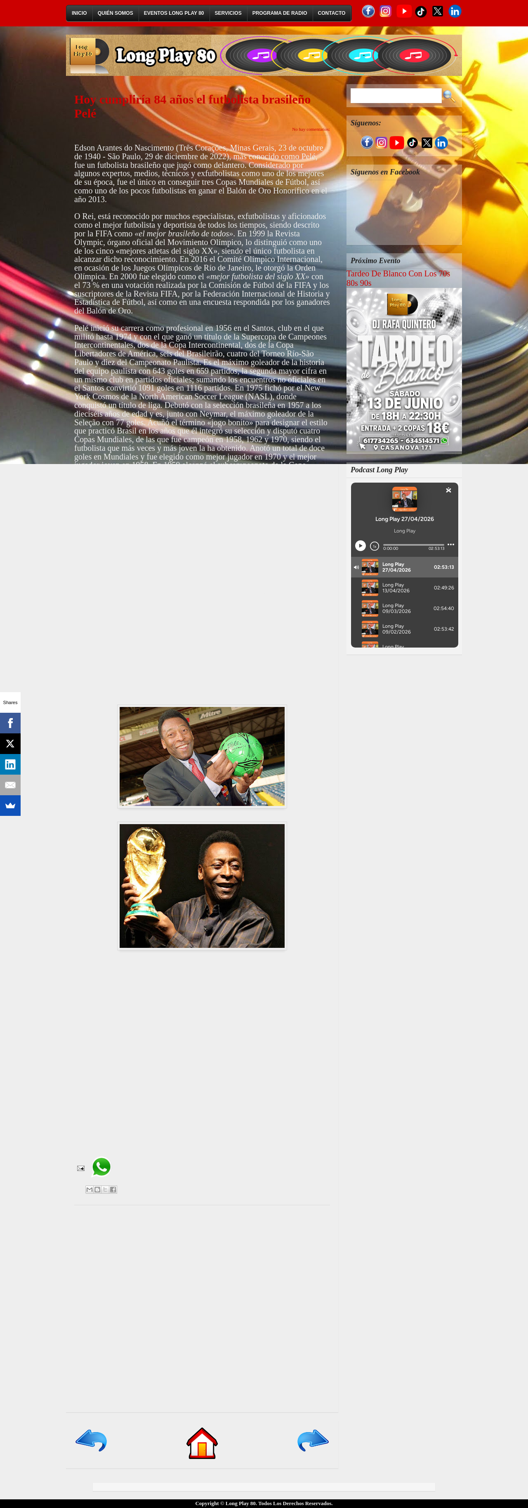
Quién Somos (115, 13)
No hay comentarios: (311, 129)
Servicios (228, 13)
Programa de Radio (279, 13)
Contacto (332, 13)
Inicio (79, 13)
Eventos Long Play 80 (174, 13)
